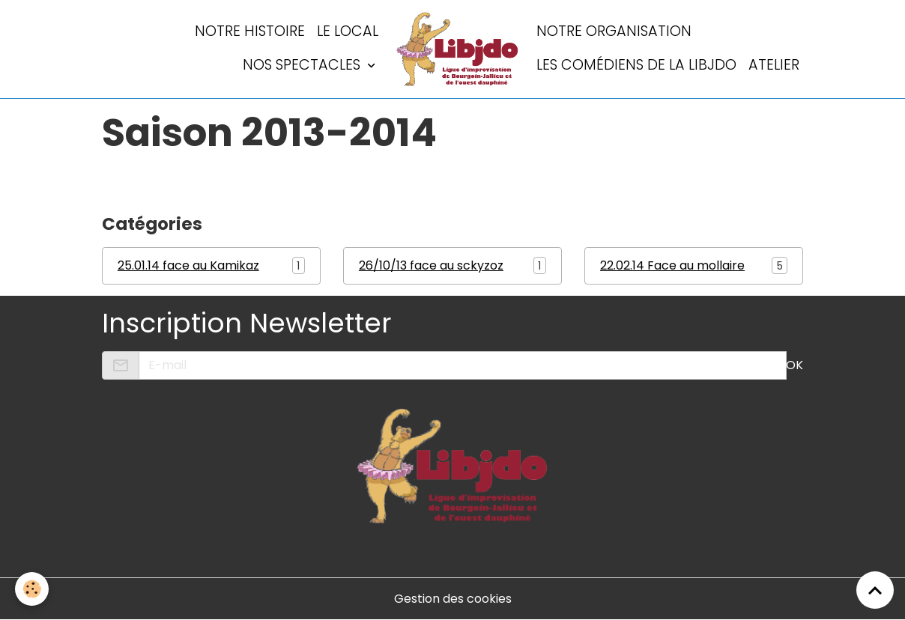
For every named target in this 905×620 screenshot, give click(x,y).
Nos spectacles (303, 65)
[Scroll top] (875, 590)
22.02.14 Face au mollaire (672, 265)
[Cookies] (32, 589)
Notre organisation (613, 31)
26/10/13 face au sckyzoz (431, 265)
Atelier (773, 65)
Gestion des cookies (453, 598)
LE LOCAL (347, 31)
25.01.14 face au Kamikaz (188, 265)
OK (794, 365)
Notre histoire (250, 31)
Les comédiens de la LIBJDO (636, 65)
